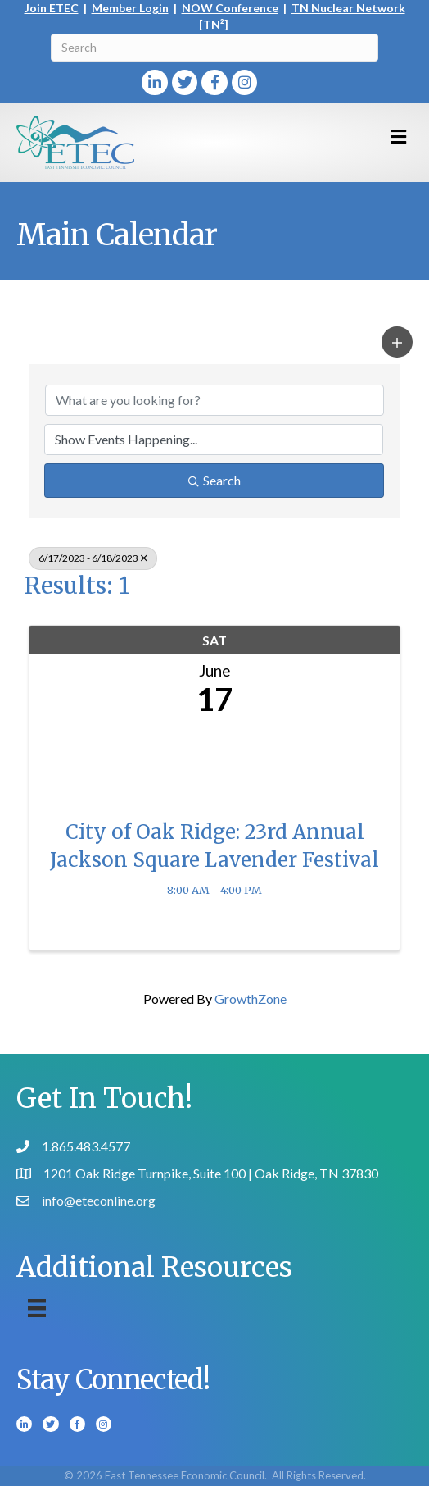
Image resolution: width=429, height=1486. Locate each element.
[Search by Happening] (213, 439)
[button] (397, 342)
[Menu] (36, 1308)
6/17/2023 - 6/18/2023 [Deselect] (92, 558)
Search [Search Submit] (214, 480)
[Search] (214, 48)
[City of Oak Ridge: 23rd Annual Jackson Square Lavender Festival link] (214, 763)
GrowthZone (250, 998)
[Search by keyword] (214, 400)
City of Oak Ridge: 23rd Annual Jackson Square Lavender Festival (214, 846)
